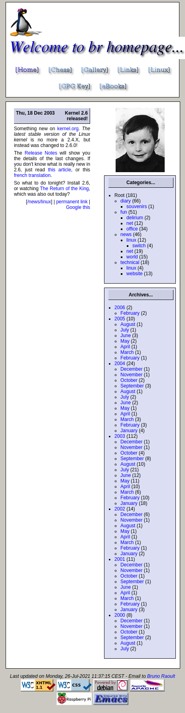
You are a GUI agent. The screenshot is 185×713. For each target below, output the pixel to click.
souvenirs (136, 206)
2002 (119, 509)
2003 (119, 436)
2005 (119, 319)
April (125, 347)
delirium (134, 217)
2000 (119, 615)
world (132, 257)
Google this (78, 207)
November (131, 374)
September (132, 386)
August (127, 324)
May (125, 341)
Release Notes (41, 153)
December (131, 369)
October (129, 380)
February (130, 313)
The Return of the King (64, 188)
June (125, 335)
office (132, 229)
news (126, 234)
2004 (119, 363)
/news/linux (39, 202)
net (129, 223)
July (124, 330)
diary (125, 201)
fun (123, 212)
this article (59, 170)
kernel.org (67, 128)
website (134, 273)
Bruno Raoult (161, 676)
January (129, 430)
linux (131, 240)
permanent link (72, 202)
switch (139, 245)
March (127, 352)
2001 (119, 559)
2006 (119, 307)
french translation (32, 175)
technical (129, 262)
